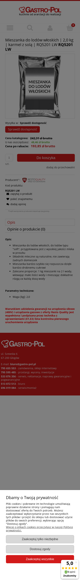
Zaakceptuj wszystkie (40, 559)
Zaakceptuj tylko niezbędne (40, 539)
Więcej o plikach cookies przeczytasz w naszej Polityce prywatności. (39, 528)
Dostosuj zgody (40, 549)
